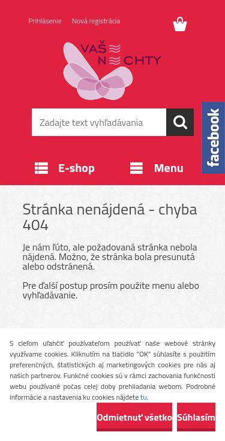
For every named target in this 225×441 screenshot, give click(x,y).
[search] (180, 122)
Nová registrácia (96, 20)
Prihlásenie (45, 20)
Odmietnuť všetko (134, 417)
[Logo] (112, 70)
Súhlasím (196, 417)
